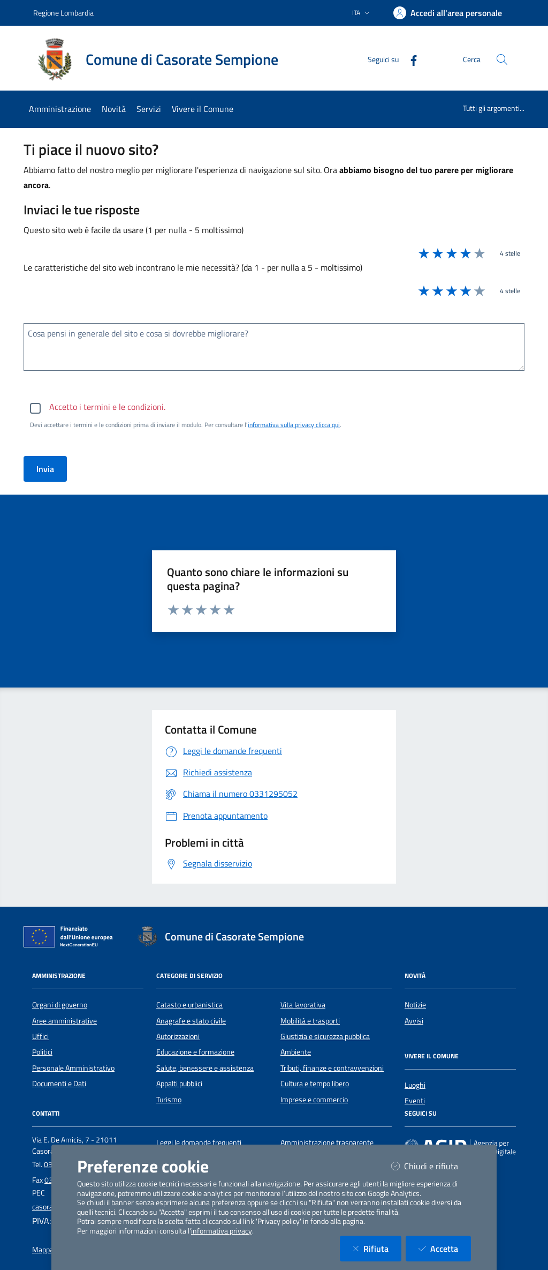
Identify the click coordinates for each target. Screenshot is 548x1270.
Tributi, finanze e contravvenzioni (332, 1068)
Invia (45, 468)
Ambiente (295, 1052)
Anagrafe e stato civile (191, 1021)
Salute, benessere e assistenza (205, 1068)
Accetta (444, 1248)
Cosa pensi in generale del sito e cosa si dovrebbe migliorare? (138, 333)
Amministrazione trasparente (327, 1142)
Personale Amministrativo (73, 1068)
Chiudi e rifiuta (431, 1165)
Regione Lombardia (63, 12)
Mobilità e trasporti (310, 1021)
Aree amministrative (64, 1021)
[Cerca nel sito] (502, 59)
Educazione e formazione (195, 1052)
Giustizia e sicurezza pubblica (325, 1036)
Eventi (415, 1101)
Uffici (40, 1036)
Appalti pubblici (179, 1083)
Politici (42, 1052)
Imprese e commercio (314, 1099)
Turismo (168, 1099)
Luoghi (415, 1085)
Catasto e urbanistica (189, 1005)
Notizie (415, 1005)
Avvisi (414, 1021)
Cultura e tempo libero (314, 1083)
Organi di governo (59, 1005)
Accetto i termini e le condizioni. (107, 406)
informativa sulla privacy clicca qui (294, 425)
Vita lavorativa (302, 1005)
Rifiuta (377, 1248)
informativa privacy (221, 1231)
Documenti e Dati (59, 1083)
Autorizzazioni (178, 1036)
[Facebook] (409, 59)
